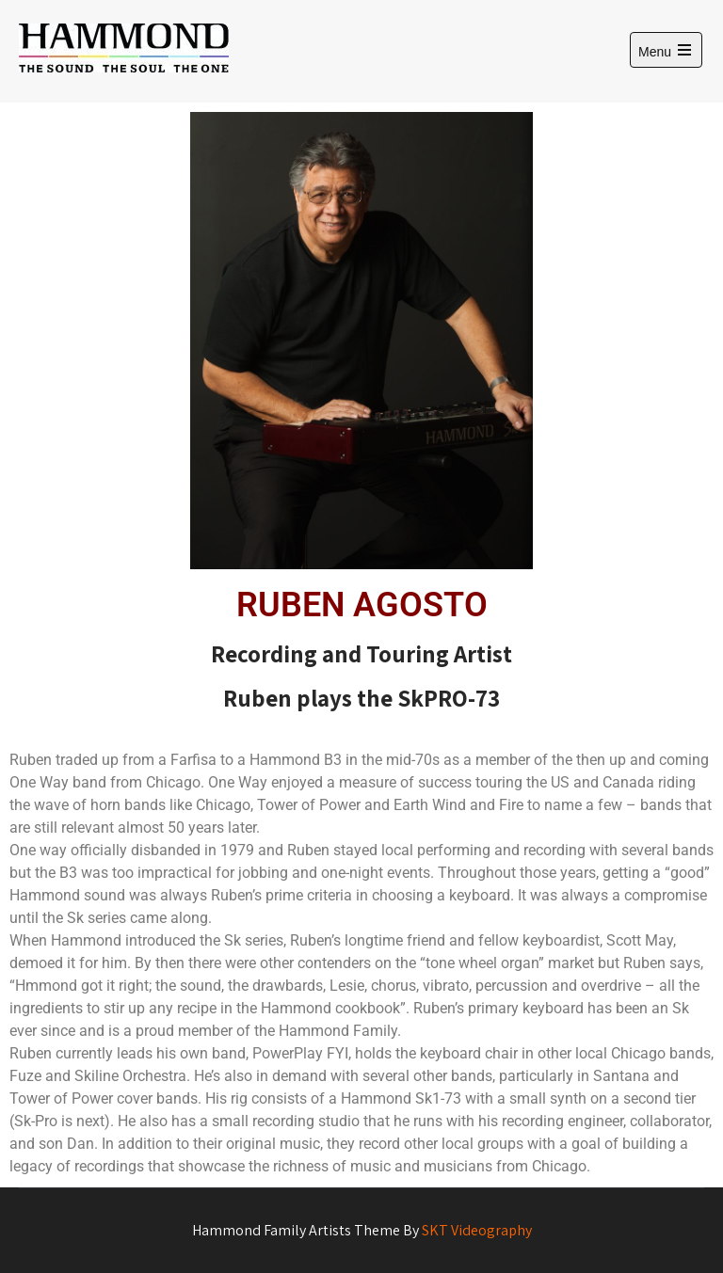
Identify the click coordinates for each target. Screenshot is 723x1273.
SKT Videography (477, 1230)
